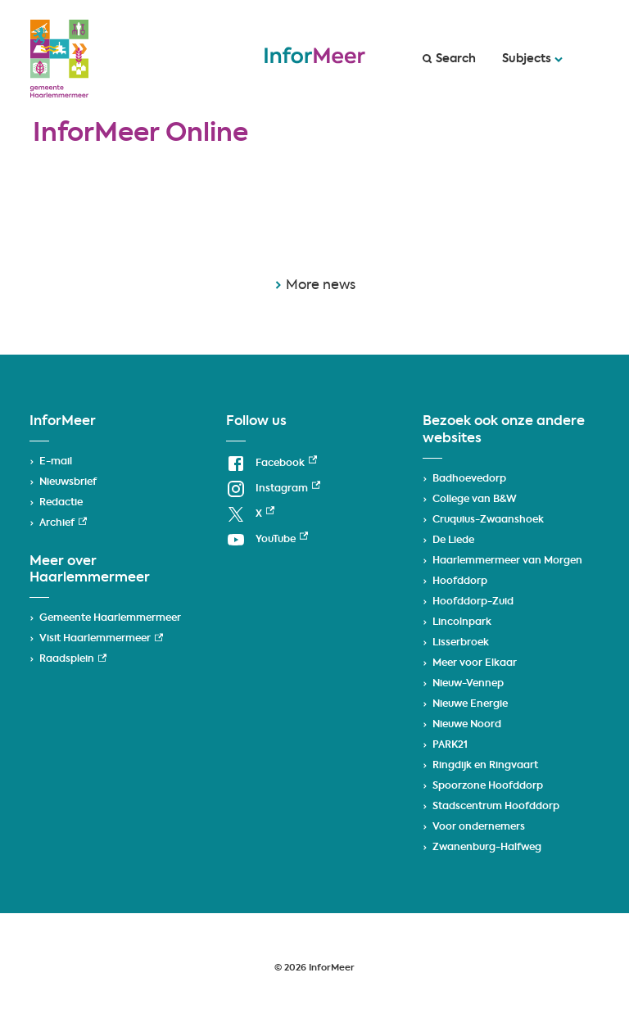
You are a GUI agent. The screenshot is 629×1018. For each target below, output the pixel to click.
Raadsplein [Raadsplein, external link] (72, 659)
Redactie (61, 503)
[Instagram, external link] (273, 489)
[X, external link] (250, 514)
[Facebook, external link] (271, 464)
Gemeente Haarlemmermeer (110, 618)
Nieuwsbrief (68, 482)
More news (314, 285)
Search (449, 59)
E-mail (55, 462)
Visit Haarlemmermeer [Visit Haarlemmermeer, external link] (101, 639)
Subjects (532, 59)
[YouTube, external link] (267, 540)
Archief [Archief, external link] (63, 523)
